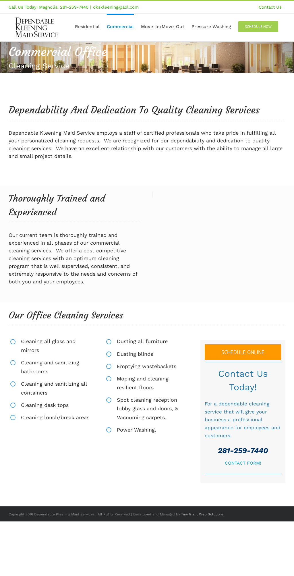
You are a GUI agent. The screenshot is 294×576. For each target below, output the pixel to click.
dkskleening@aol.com (116, 7)
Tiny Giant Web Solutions (202, 514)
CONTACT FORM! (243, 463)
